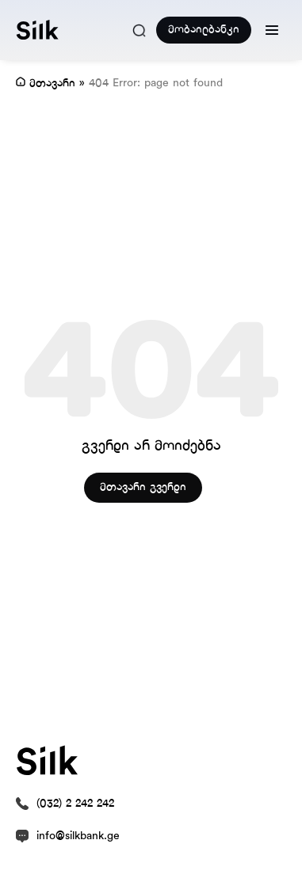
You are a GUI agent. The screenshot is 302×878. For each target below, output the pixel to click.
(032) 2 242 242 (75, 804)
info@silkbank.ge (78, 836)
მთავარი (52, 83)
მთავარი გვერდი (143, 487)
